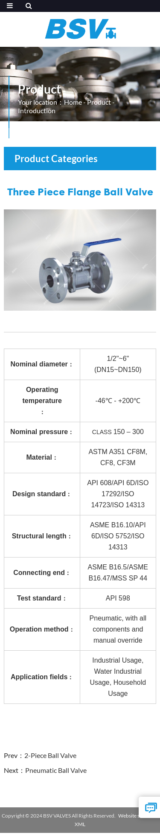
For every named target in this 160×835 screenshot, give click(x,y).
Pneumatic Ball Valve (56, 770)
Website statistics (137, 815)
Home (73, 102)
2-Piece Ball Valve (50, 755)
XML (80, 824)
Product (99, 102)
